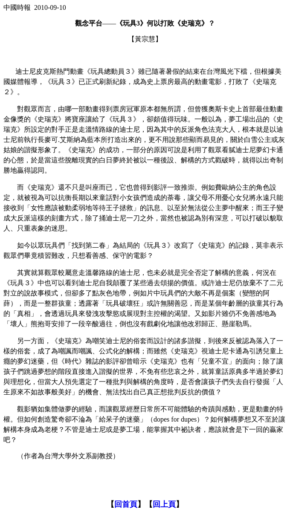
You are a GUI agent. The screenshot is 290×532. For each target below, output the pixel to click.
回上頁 (164, 504)
